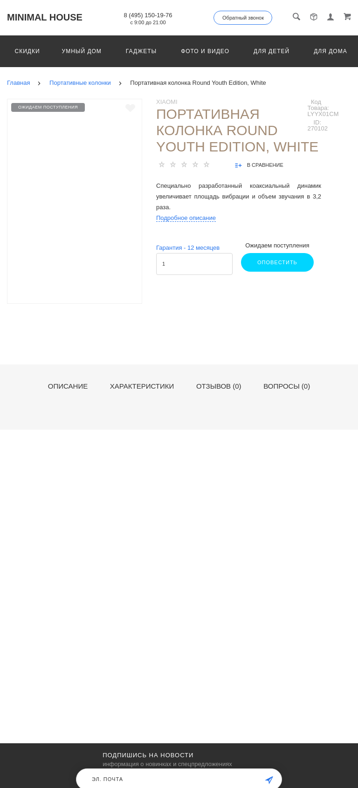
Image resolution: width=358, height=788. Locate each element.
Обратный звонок (243, 18)
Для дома (330, 51)
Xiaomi (167, 101)
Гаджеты (141, 51)
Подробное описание (186, 217)
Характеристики (142, 386)
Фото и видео (205, 51)
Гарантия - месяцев (188, 247)
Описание (68, 386)
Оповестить (277, 262)
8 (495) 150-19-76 (148, 15)
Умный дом (82, 51)
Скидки (27, 51)
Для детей (271, 51)
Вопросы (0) (286, 386)
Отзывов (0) (218, 386)
